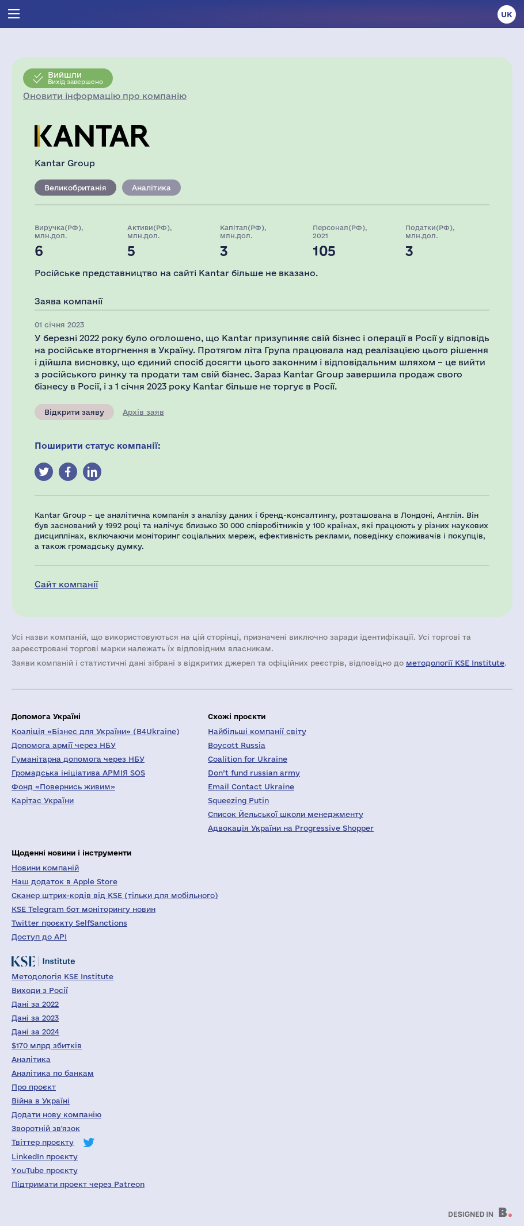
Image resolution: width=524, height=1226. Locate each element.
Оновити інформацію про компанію (105, 96)
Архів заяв (143, 412)
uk (506, 14)
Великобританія (75, 188)
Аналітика (151, 188)
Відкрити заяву (74, 412)
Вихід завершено (75, 77)
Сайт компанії (66, 584)
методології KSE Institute (455, 663)
